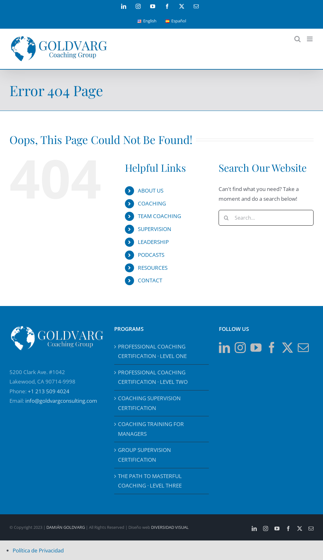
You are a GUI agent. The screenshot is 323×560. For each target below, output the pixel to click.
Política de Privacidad (38, 550)
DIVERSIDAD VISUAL (170, 527)
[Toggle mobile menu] (310, 39)
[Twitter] (287, 347)
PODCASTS (151, 254)
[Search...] (266, 218)
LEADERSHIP (153, 241)
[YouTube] (255, 347)
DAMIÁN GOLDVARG (65, 527)
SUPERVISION (154, 229)
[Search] (226, 218)
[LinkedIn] (224, 347)
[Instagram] (240, 347)
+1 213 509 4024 (48, 391)
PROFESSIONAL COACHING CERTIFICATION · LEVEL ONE (152, 351)
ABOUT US (150, 190)
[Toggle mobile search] (297, 39)
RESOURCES (152, 267)
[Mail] (303, 347)
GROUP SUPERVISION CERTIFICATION (144, 454)
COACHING (152, 203)
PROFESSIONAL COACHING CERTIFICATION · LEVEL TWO (153, 377)
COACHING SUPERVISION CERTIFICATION (149, 403)
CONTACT (150, 280)
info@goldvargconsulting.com (61, 400)
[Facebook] (271, 347)
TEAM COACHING (159, 216)
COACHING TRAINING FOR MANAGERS (151, 428)
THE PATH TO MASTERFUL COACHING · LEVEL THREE (150, 480)
